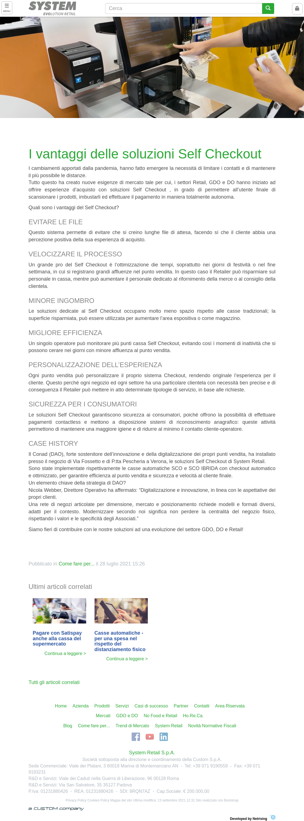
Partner (181, 706)
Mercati (103, 715)
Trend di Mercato (132, 725)
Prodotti (102, 706)
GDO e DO (127, 715)
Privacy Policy (76, 800)
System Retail (168, 725)
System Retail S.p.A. (152, 752)
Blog (67, 725)
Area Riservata (230, 706)
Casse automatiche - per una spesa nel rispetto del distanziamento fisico (120, 641)
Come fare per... (77, 564)
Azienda (81, 706)
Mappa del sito (121, 800)
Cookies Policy (98, 800)
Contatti (201, 706)
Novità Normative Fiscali (212, 725)
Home (61, 706)
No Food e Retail (160, 715)
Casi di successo (151, 706)
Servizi (122, 706)
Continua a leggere (63, 653)
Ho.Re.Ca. (193, 715)
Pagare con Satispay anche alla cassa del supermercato (57, 638)
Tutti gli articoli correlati (53, 682)
